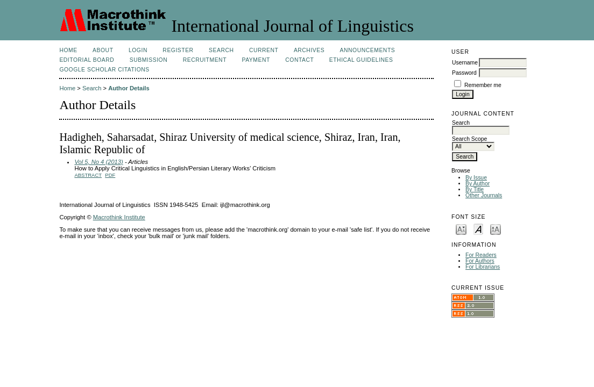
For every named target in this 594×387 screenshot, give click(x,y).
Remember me (482, 85)
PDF (110, 175)
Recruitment (205, 60)
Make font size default (478, 229)
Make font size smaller (461, 229)
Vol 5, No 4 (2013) (98, 162)
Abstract (88, 175)
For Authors (479, 261)
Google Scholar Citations (104, 70)
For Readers (481, 255)
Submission (148, 60)
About (103, 50)
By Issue (476, 178)
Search (221, 50)
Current (263, 50)
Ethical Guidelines (361, 60)
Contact (299, 60)
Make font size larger (495, 229)
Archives (309, 50)
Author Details (128, 88)
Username (465, 63)
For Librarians (482, 267)
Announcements (367, 50)
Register (177, 50)
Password (464, 73)
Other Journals (483, 195)
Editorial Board (86, 60)
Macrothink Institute (119, 217)
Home (68, 50)
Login (138, 50)
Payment (256, 60)
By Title (474, 189)
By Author (477, 184)
